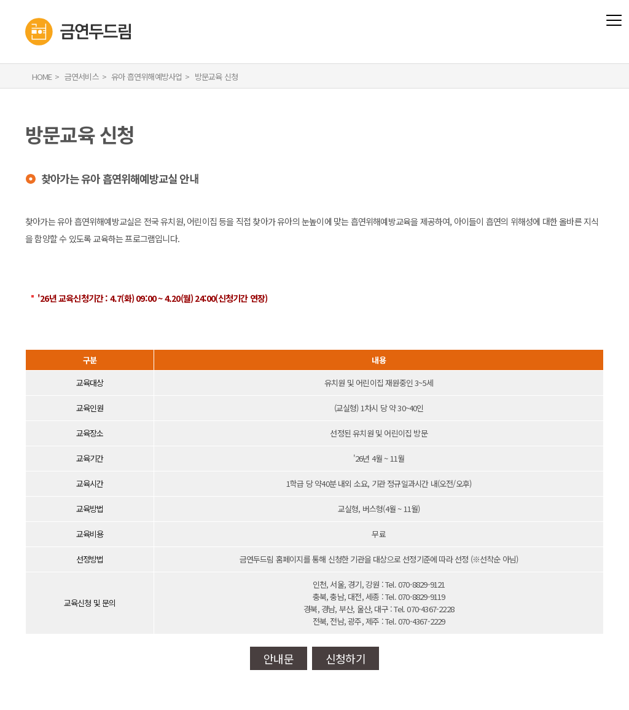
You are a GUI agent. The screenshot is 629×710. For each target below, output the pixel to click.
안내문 (279, 658)
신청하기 (345, 658)
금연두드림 (25, 7)
